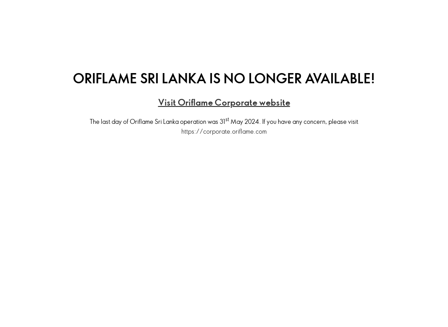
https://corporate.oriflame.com (224, 131)
